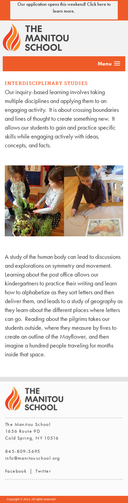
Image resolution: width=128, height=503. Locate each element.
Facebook (16, 471)
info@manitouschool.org (32, 458)
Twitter (43, 471)
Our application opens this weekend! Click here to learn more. (64, 7)
